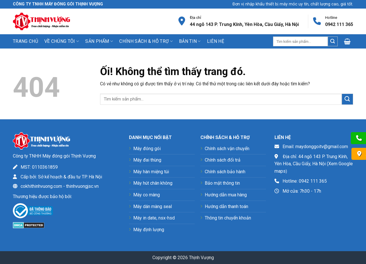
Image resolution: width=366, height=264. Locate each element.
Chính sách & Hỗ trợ (146, 41)
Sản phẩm (99, 41)
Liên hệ (215, 41)
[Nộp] (332, 41)
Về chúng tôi (61, 41)
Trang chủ (25, 41)
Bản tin (190, 41)
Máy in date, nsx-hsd (154, 218)
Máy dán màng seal (152, 206)
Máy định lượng (148, 229)
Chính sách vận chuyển (227, 148)
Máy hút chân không (152, 183)
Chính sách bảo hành (225, 171)
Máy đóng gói (147, 148)
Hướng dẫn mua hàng (226, 195)
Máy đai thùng (147, 160)
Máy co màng (146, 195)
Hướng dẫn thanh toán (226, 206)
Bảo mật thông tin (222, 183)
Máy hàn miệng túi (151, 171)
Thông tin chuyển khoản (228, 218)
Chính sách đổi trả (222, 160)
